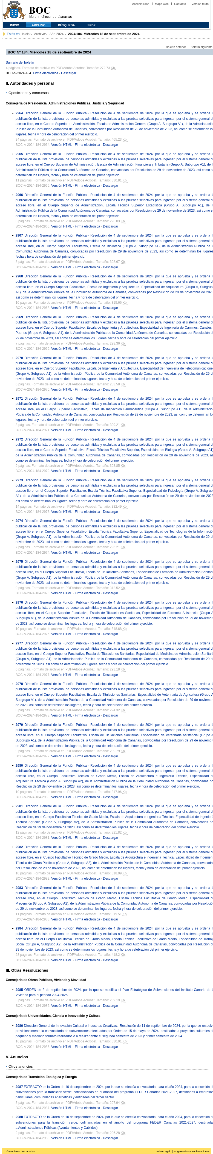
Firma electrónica (45, 73)
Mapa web (162, 3)
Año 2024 (57, 34)
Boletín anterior (176, 47)
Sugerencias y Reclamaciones (191, 1151)
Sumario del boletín (20, 62)
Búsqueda (66, 25)
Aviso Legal (163, 1151)
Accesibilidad (140, 3)
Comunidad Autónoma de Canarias (14, 11)
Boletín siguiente (201, 47)
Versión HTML (61, 145)
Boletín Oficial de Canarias (50, 11)
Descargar (68, 73)
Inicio (14, 25)
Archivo (38, 25)
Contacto (180, 3)
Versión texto (200, 3)
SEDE (92, 25)
